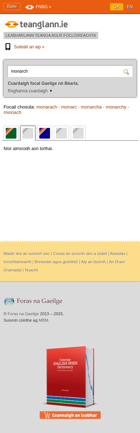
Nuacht (31, 270)
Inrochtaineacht (17, 262)
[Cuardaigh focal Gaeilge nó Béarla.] (66, 71)
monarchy (116, 107)
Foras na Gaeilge (23, 314)
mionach (12, 112)
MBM (43, 320)
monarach (47, 107)
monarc (69, 107)
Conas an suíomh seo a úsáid (80, 253)
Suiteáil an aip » (24, 47)
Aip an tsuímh (93, 262)
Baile (12, 6)
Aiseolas (117, 253)
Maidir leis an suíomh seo (27, 253)
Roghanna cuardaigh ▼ (30, 90)
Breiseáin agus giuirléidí (56, 262)
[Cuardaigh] (127, 71)
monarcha (91, 107)
